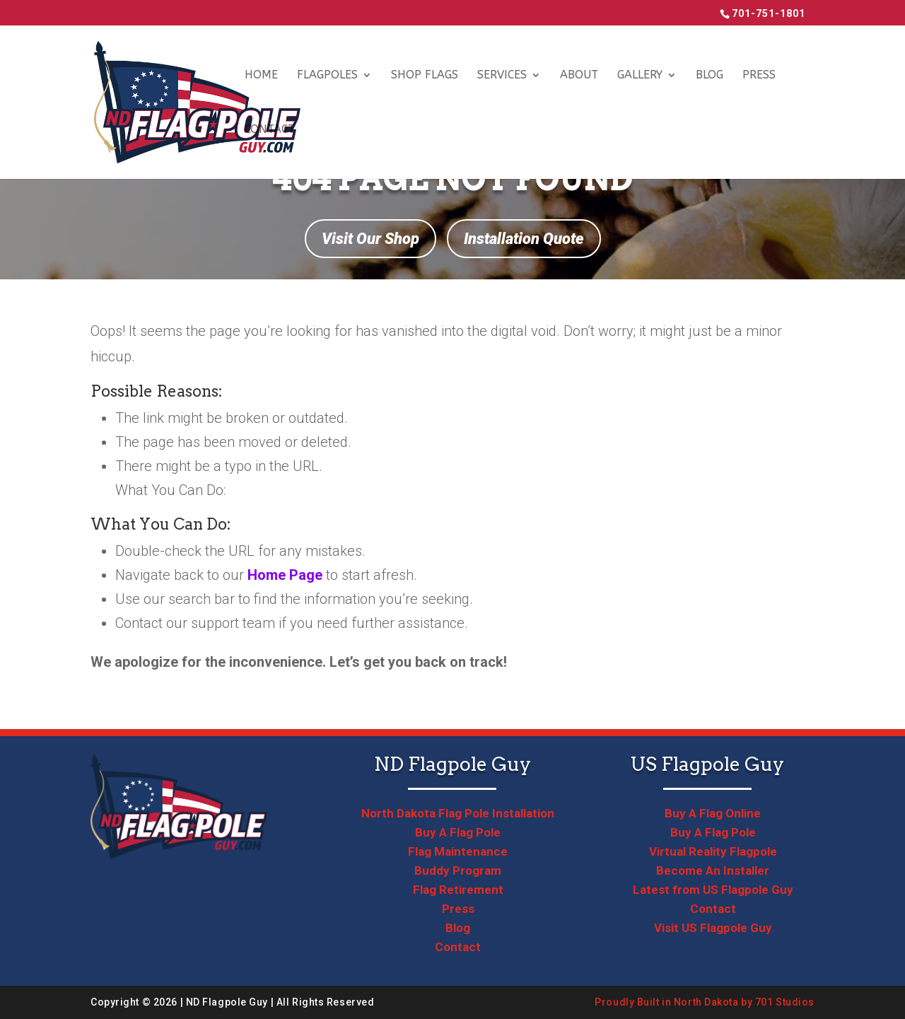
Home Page (284, 574)
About (579, 75)
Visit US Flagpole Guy (713, 928)
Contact (270, 130)
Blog (709, 75)
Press (759, 75)
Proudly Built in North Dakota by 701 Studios (704, 1002)
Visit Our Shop (370, 239)
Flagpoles (327, 75)
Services (502, 75)
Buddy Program (457, 870)
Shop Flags (424, 75)
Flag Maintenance (458, 851)
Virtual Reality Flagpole (713, 851)
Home (261, 75)
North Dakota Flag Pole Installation (457, 813)
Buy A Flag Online (713, 813)
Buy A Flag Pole (458, 832)
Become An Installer (712, 870)
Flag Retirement (458, 890)
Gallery (639, 75)
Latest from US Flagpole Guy (713, 890)
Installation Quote (524, 239)
